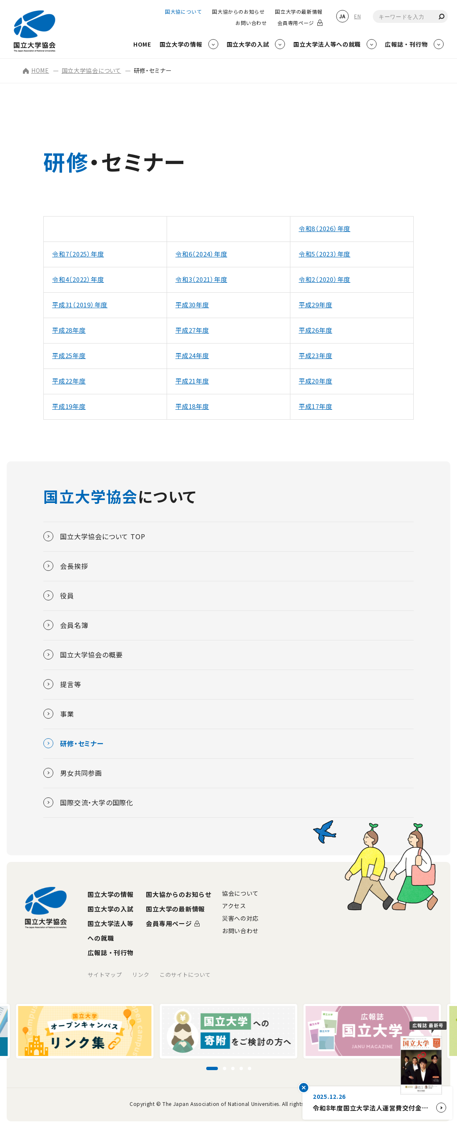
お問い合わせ (251, 23)
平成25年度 (69, 355)
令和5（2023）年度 (324, 253)
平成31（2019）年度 (79, 304)
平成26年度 (315, 330)
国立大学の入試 (110, 908)
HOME (36, 70)
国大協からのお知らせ (238, 12)
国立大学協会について (91, 70)
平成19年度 (69, 406)
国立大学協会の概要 (82, 655)
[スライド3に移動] (233, 1068)
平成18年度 (192, 406)
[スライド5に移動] (249, 1068)
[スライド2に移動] (224, 1068)
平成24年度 (192, 355)
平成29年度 (315, 304)
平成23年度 (315, 355)
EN (357, 16)
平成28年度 (69, 330)
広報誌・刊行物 (110, 952)
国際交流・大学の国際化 (88, 802)
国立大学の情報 (110, 894)
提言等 (62, 684)
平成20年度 (315, 380)
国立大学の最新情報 (298, 12)
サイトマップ (104, 975)
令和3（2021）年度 (201, 279)
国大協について (183, 12)
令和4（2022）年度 (78, 279)
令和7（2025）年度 (78, 253)
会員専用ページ (295, 23)
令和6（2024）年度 (201, 253)
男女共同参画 (72, 773)
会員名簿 (65, 625)
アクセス (234, 905)
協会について (240, 893)
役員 (58, 595)
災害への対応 (240, 918)
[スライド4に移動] (241, 1068)
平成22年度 (69, 380)
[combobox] (410, 16)
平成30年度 (192, 304)
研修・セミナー (73, 743)
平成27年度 (192, 330)
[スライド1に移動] (212, 1068)
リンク (140, 975)
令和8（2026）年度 (324, 228)
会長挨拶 (65, 566)
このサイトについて (185, 975)
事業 (58, 714)
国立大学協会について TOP (94, 536)
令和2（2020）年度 (324, 279)
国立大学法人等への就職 (110, 930)
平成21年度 (192, 380)
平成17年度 (315, 406)
